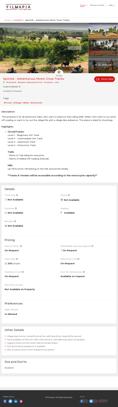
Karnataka (48, 82)
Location (17, 20)
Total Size (11, 195)
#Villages (17, 103)
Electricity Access (14, 285)
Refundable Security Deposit (77, 246)
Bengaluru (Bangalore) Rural (30, 82)
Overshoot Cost (14, 272)
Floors (65, 195)
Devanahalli (11, 82)
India (57, 82)
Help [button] (111, 5)
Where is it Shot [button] (97, 5)
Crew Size (11, 259)
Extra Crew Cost (70, 259)
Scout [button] (82, 5)
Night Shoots (11, 309)
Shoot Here (104, 79)
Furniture (11, 208)
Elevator (10, 221)
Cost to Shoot (13, 246)
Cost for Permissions (73, 272)
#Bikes (26, 103)
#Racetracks (36, 103)
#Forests (8, 103)
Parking (64, 208)
